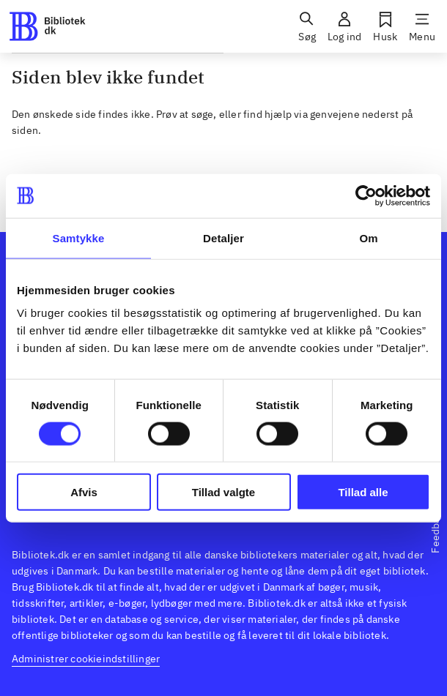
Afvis (83, 492)
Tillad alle (363, 492)
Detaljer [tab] (223, 237)
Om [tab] (368, 237)
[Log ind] (344, 26)
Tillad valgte (223, 492)
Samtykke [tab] (79, 237)
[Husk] (385, 26)
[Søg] (307, 26)
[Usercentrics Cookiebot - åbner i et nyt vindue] (366, 195)
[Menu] (422, 26)
